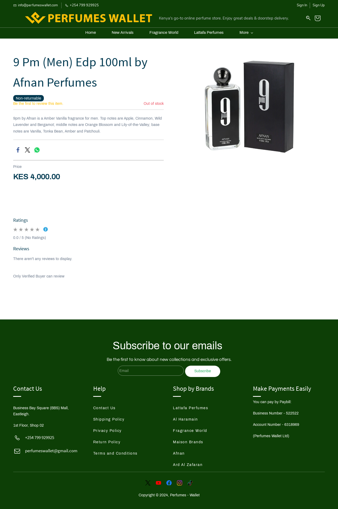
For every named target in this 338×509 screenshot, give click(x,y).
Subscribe (202, 369)
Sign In (302, 5)
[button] (109, 405)
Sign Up (319, 5)
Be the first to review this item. (38, 101)
